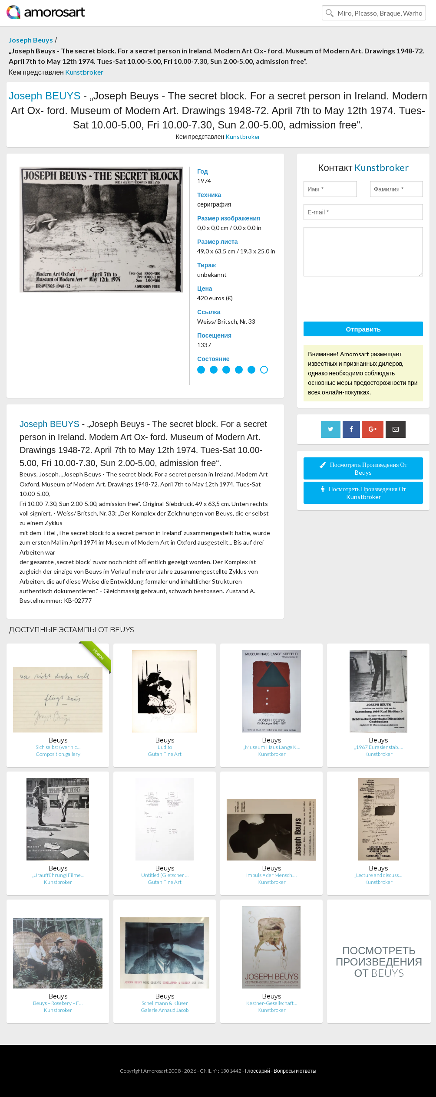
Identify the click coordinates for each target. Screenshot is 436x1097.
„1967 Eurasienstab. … (378, 747)
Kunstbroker (84, 72)
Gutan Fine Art (165, 754)
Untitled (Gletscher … (164, 875)
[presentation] (370, 300)
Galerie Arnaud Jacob (164, 1010)
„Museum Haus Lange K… (271, 747)
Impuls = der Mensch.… (271, 875)
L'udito (165, 747)
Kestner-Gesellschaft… (271, 1003)
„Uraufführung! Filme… (58, 875)
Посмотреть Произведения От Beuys (363, 468)
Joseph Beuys (31, 40)
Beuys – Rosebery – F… (58, 1003)
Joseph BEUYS (44, 96)
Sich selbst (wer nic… (58, 747)
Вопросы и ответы (295, 1070)
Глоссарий (257, 1070)
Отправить (363, 329)
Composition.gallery (58, 754)
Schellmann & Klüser (165, 1003)
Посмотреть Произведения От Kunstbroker (363, 492)
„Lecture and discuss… (378, 875)
